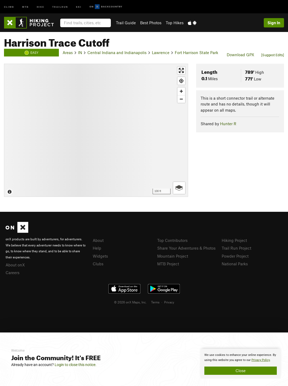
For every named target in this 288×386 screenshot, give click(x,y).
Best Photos (150, 22)
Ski (79, 6)
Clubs (98, 263)
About (98, 240)
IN (80, 52)
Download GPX (240, 54)
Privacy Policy (261, 360)
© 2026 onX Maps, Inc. (130, 302)
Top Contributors (172, 240)
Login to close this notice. (75, 365)
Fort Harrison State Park (196, 52)
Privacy (169, 302)
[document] (240, 363)
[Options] (179, 188)
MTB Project (168, 263)
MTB (25, 6)
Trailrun (60, 6)
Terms (155, 302)
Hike (40, 6)
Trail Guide (126, 22)
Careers (12, 272)
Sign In (273, 22)
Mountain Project (172, 256)
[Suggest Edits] (272, 55)
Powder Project (235, 256)
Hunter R (228, 123)
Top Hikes (175, 22)
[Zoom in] (181, 91)
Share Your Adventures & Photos (186, 248)
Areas (68, 52)
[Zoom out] (181, 99)
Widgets (100, 256)
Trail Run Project (236, 248)
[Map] (96, 130)
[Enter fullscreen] (181, 70)
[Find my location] (181, 81)
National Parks (235, 263)
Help (97, 248)
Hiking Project (234, 240)
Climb (9, 6)
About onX (15, 264)
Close (241, 370)
